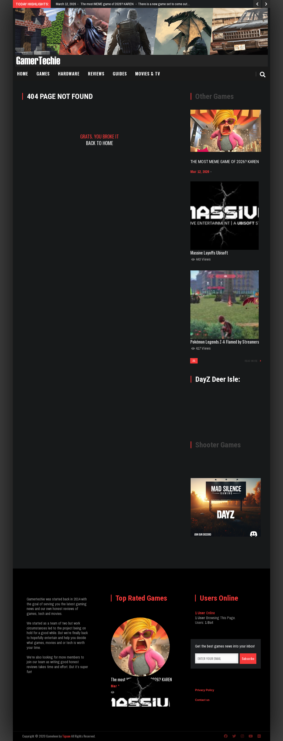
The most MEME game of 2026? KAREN (224, 161)
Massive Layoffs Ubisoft (209, 253)
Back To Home (99, 142)
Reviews (96, 74)
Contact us (202, 700)
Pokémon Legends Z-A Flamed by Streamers (224, 342)
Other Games (214, 96)
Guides (120, 74)
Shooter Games (218, 444)
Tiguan (66, 736)
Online (205, 612)
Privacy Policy (204, 690)
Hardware (69, 74)
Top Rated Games (141, 598)
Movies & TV (147, 74)
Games (43, 74)
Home (22, 74)
